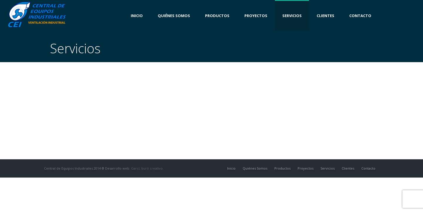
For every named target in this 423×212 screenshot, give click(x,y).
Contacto (360, 15)
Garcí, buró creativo (147, 168)
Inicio (137, 15)
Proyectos (255, 15)
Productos (217, 15)
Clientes (325, 15)
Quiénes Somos (174, 15)
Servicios (292, 15)
